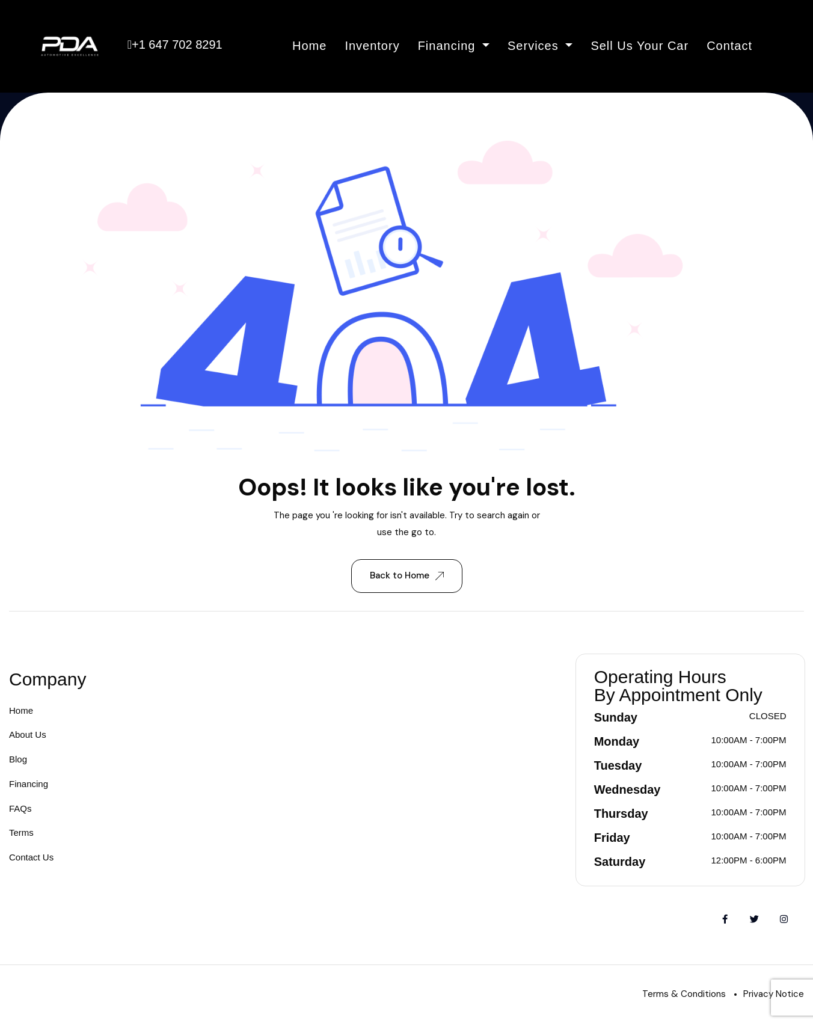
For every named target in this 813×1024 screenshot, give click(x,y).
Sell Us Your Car (640, 45)
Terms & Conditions (684, 994)
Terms (21, 832)
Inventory (372, 45)
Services (535, 45)
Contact (729, 45)
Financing (448, 45)
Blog (18, 759)
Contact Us (31, 857)
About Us (27, 734)
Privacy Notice (773, 994)
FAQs (20, 808)
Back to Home (407, 575)
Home (309, 45)
